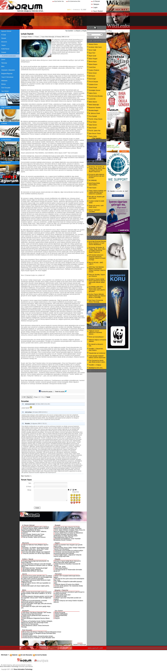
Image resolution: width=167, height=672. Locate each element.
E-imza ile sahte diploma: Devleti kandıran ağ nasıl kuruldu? (96, 176)
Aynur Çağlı (92, 50)
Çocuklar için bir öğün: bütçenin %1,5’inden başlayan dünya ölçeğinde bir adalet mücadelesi (67, 527)
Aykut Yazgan (93, 58)
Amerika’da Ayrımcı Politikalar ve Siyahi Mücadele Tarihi (38, 637)
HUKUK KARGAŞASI (61, 614)
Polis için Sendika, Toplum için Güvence (34, 537)
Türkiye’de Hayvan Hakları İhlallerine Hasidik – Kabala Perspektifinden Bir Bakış (35, 529)
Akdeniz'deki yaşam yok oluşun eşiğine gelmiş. (36, 586)
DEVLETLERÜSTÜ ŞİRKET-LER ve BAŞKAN (35, 527)
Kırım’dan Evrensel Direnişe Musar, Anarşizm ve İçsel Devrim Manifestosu (97, 243)
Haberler (15, 655)
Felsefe (3, 52)
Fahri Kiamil (92, 188)
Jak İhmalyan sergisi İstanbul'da (31, 569)
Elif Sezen (92, 76)
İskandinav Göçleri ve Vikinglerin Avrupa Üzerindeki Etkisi (39, 633)
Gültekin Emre (93, 84)
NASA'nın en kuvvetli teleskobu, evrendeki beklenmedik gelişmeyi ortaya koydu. (34, 601)
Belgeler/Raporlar (7, 73)
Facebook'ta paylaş (45, 391)
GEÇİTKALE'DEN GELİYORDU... (94, 184)
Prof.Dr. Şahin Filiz (94, 130)
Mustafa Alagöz (93, 110)
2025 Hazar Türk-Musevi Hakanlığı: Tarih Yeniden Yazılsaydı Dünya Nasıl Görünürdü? (36, 613)
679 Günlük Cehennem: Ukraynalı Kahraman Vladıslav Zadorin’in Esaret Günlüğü (97, 257)
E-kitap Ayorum (6, 139)
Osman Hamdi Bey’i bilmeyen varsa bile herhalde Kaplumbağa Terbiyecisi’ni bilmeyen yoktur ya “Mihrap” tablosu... (37, 565)
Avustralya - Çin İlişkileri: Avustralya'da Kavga (35, 547)
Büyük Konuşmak (60, 612)
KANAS (57, 617)
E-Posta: (28, 486)
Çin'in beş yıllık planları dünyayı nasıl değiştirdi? (36, 552)
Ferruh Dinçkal (93, 81)
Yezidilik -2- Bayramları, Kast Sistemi (96, 349)
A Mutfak (4, 123)
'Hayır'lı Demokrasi (7, 77)
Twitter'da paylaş (61, 391)
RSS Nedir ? (5, 655)
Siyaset (3, 38)
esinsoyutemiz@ (30, 404)
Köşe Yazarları (6, 107)
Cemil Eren (92, 67)
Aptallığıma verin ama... (96, 368)
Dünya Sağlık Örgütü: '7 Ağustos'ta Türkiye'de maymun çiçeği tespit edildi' (68, 555)
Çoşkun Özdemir (94, 70)
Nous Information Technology (23, 669)
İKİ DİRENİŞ (93, 180)
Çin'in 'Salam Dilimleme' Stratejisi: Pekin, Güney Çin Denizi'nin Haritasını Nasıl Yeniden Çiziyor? (69, 530)
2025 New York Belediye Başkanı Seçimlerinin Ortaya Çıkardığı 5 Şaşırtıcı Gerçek (97, 269)
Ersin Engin (92, 79)
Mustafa (27, 423)
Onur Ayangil (93, 116)
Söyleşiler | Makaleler (8, 70)
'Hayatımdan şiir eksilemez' (97, 353)
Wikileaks (4, 80)
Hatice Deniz (93, 93)
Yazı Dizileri (5, 91)
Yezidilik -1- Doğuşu (95, 365)
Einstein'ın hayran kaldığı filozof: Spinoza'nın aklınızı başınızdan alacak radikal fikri (67, 561)
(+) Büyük (77, 31)
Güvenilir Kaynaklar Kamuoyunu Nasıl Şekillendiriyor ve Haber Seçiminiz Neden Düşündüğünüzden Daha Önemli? (65, 536)
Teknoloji (4, 63)
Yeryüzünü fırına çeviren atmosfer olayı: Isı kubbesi (37, 576)
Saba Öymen (93, 125)
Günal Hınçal (93, 87)
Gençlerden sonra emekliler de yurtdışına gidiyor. (69, 550)
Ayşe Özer (92, 53)
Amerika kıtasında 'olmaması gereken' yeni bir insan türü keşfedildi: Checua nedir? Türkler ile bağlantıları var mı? (37, 598)
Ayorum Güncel (6, 31)
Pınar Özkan (93, 122)
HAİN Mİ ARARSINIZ (61, 615)
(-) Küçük (83, 31)
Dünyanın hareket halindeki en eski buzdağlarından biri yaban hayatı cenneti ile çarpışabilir (36, 578)
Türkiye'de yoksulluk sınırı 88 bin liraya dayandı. (36, 553)
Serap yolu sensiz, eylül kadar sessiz (96, 206)
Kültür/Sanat (5, 49)
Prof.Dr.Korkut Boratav (96, 96)
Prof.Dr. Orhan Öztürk (95, 119)
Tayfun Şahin (93, 136)
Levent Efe (92, 99)
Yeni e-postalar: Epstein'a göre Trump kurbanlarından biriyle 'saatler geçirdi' (32, 535)
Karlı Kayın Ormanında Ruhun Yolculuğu (96, 301)
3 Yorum (36, 36)
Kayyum (57, 618)
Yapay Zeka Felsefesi (61, 568)
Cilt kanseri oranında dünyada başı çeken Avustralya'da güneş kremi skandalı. (66, 552)
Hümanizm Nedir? (27, 635)
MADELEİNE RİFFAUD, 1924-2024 (32, 571)
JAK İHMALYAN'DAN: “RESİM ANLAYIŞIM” (35, 568)
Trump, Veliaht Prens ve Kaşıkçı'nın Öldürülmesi (69, 533)
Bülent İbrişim (93, 64)
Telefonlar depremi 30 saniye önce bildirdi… (67, 584)
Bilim (2, 66)
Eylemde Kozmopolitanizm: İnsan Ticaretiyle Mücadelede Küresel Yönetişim (67, 539)
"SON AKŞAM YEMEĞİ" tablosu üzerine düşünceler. (97, 356)
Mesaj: (29, 490)
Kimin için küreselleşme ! (96, 337)
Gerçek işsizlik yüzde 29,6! (62, 595)
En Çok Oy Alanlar (41, 655)
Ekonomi (4, 42)
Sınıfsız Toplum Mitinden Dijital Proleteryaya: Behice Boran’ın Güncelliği (97, 295)
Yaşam (3, 45)
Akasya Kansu (93, 44)
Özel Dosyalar (5, 87)
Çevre (3, 59)
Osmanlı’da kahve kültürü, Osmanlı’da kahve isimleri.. (37, 636)
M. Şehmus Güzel (94, 113)
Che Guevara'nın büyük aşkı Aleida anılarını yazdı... (97, 361)
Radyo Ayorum (6, 162)
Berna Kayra (93, 61)
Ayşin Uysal (92, 56)
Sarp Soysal (92, 127)
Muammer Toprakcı (95, 107)
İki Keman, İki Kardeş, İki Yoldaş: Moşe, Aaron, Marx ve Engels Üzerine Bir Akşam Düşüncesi (97, 169)
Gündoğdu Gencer (94, 90)
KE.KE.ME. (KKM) (60, 566)
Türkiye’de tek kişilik (61, 596)
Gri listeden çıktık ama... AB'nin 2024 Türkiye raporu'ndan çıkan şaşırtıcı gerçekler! (34, 549)
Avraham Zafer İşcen (95, 47)
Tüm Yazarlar (97, 138)
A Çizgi (3, 34)
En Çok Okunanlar (26, 655)
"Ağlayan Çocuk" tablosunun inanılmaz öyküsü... (95, 332)
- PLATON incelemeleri (8, 56)
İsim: (30, 483)
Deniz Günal (93, 73)
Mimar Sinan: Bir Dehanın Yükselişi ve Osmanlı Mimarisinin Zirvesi (41, 632)
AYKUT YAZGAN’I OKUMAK (94, 210)
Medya (3, 84)
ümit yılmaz (28, 412)
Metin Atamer (93, 102)
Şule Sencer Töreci (95, 133)
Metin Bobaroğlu (49, 36)
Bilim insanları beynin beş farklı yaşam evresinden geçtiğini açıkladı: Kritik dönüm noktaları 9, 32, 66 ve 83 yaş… (36, 593)
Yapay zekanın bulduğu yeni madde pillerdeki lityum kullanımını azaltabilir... (97, 192)
